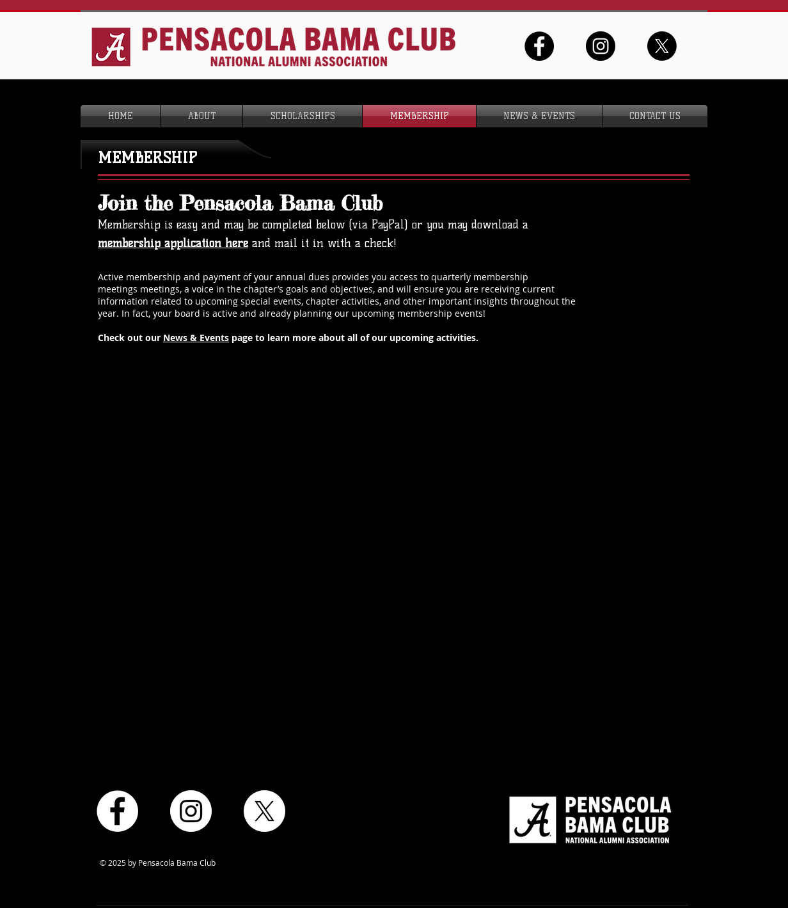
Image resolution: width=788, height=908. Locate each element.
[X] (662, 46)
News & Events (196, 337)
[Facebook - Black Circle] (539, 46)
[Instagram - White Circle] (191, 811)
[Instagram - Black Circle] (600, 46)
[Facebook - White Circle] (117, 811)
